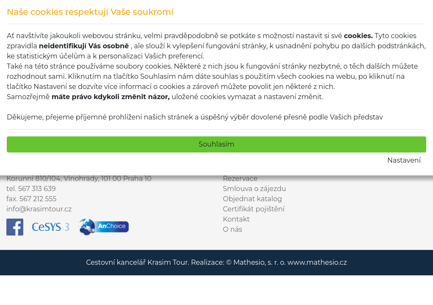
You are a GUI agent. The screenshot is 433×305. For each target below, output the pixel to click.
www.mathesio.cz (317, 262)
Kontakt (236, 219)
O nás (232, 229)
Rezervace (240, 179)
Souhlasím (216, 144)
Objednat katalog (252, 199)
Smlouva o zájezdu (254, 189)
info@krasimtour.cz (39, 209)
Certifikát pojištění (254, 209)
